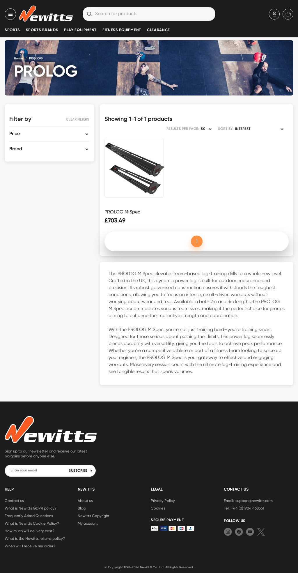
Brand (15, 149)
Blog (82, 508)
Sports (12, 30)
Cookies (158, 508)
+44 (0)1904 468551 (247, 508)
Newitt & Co (148, 567)
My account (88, 523)
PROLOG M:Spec (122, 212)
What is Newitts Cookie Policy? (32, 523)
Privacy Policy (163, 500)
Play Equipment (80, 30)
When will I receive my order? (30, 546)
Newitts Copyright (93, 515)
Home (18, 58)
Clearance (158, 30)
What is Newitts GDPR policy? (30, 508)
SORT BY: (225, 129)
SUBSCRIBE (80, 471)
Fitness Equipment (121, 30)
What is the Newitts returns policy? (35, 538)
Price (14, 134)
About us (85, 500)
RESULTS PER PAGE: (182, 129)
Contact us (14, 500)
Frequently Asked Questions (29, 515)
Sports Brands (42, 30)
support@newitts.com (254, 500)
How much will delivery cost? (29, 530)
